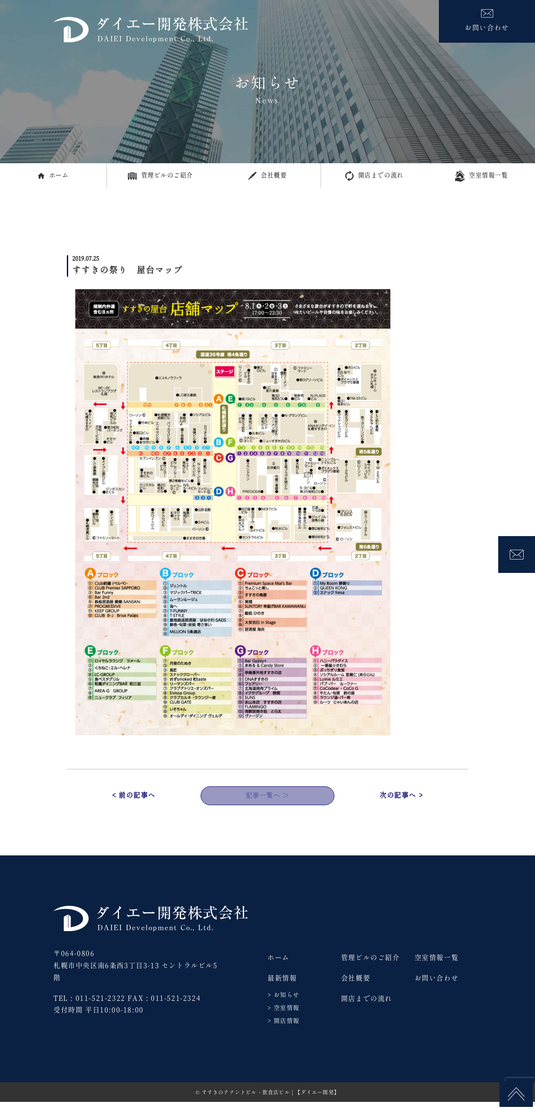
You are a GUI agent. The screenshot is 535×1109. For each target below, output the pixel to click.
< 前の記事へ (133, 801)
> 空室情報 (283, 1015)
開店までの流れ (374, 177)
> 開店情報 (283, 1028)
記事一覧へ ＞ (267, 801)
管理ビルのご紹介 (160, 177)
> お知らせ (283, 1002)
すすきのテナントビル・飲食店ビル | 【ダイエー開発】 (270, 1100)
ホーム (53, 177)
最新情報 (282, 985)
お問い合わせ (437, 985)
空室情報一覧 (481, 177)
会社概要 (267, 178)
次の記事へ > (401, 801)
